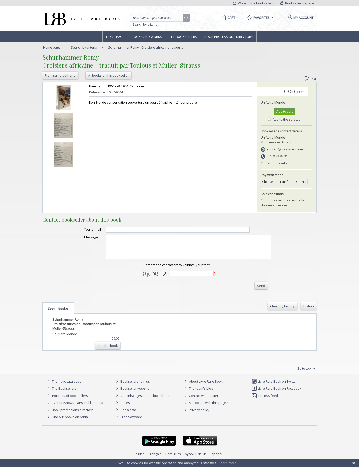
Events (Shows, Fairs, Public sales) (74, 407)
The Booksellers (183, 36)
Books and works (147, 36)
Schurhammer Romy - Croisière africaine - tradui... (145, 47)
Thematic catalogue (63, 385)
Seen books (58, 313)
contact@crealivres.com (285, 149)
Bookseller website (132, 392)
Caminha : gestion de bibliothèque (146, 400)
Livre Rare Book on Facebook (276, 392)
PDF (310, 78)
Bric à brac (128, 414)
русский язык (195, 458)
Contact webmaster (200, 400)
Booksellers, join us (132, 385)
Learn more (227, 463)
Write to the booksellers (253, 3)
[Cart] (227, 17)
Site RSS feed (265, 400)
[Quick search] (158, 18)
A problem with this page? (205, 407)
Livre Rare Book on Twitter (274, 385)
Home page (115, 36)
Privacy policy (196, 414)
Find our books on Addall (67, 421)
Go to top (307, 373)
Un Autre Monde (273, 102)
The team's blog (198, 392)
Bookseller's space (297, 3)
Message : (82, 237)
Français (155, 458)
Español (216, 458)
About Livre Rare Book (206, 386)
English (139, 458)
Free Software (131, 421)
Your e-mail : (83, 229)
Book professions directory (228, 36)
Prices (125, 407)
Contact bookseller (275, 163)
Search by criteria (145, 24)
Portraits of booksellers (70, 400)
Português (173, 458)
